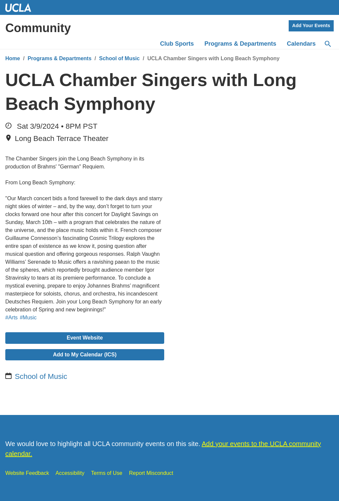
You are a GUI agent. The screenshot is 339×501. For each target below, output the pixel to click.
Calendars (301, 43)
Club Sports (177, 43)
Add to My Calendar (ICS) (85, 354)
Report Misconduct (151, 473)
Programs (240, 43)
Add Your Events (311, 25)
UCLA (21, 7)
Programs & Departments (59, 58)
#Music (28, 317)
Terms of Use (106, 473)
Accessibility (70, 473)
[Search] (327, 44)
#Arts (11, 317)
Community (38, 28)
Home (12, 58)
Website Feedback (27, 473)
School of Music (119, 58)
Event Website (85, 338)
